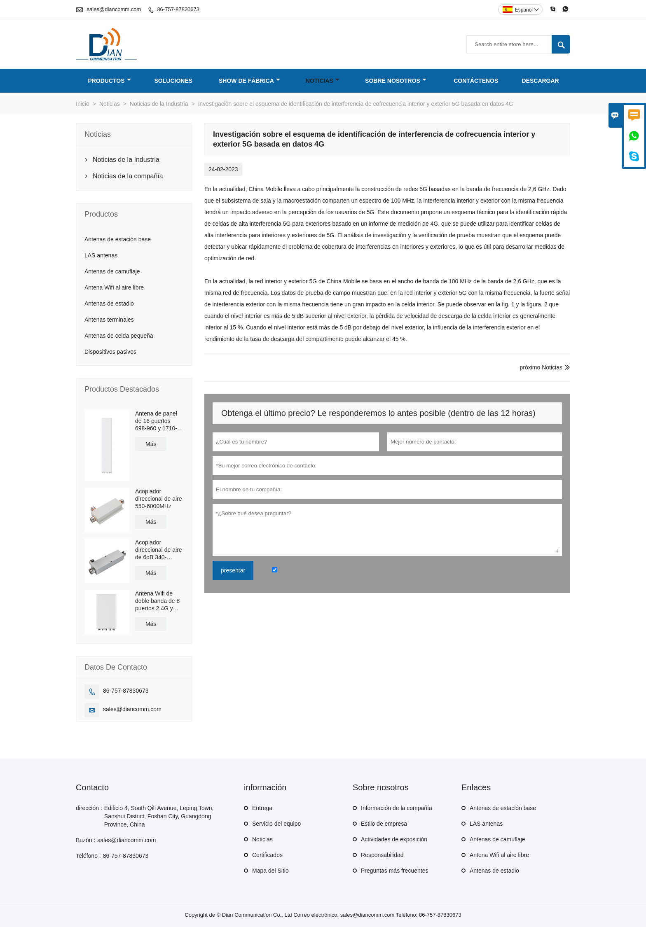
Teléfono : (88, 855)
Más (150, 444)
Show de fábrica (249, 80)
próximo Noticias (541, 367)
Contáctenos (476, 80)
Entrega (262, 808)
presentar (233, 570)
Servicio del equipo (276, 823)
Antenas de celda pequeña (118, 335)
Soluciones (173, 80)
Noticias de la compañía (128, 176)
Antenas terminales (109, 319)
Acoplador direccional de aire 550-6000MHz (158, 498)
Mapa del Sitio (270, 870)
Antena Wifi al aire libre (114, 287)
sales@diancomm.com (114, 9)
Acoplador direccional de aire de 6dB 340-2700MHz (158, 550)
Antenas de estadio (109, 303)
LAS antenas (100, 255)
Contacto (92, 787)
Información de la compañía (396, 808)
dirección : (89, 808)
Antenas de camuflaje (112, 271)
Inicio (82, 103)
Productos (109, 80)
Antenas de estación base (117, 239)
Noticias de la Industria (159, 103)
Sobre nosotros (395, 80)
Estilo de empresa (384, 823)
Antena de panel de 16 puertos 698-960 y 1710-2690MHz (156, 421)
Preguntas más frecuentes (394, 870)
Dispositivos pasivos (110, 351)
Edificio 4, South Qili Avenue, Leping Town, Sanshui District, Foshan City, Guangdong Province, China (159, 816)
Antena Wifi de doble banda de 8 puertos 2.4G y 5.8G (157, 601)
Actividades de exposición (394, 839)
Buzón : (85, 840)
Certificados (267, 855)
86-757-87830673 (178, 9)
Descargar (540, 80)
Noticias (322, 80)
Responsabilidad (382, 855)
